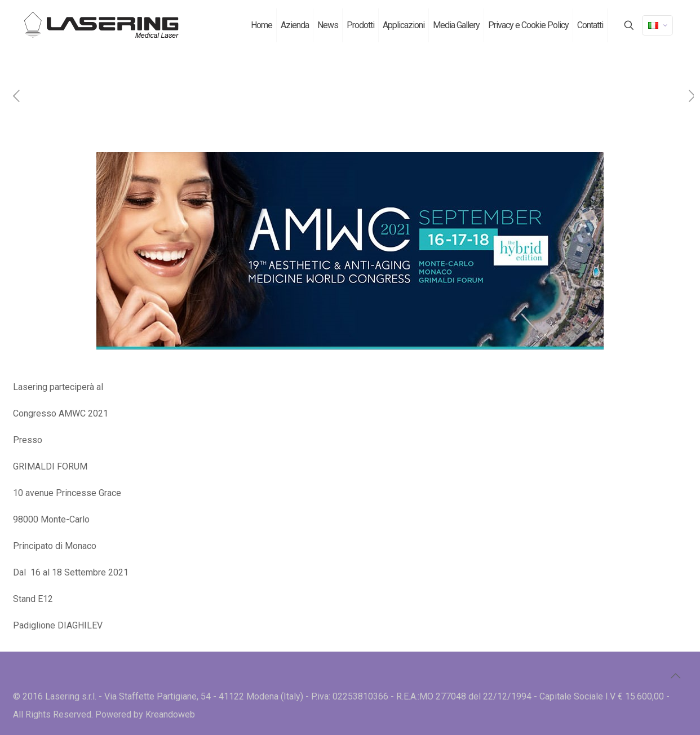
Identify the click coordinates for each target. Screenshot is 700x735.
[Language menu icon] (657, 25)
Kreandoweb (170, 714)
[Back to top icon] (675, 676)
